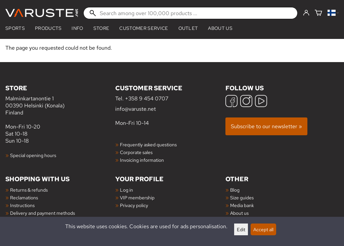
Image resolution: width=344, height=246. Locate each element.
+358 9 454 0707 (146, 98)
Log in (126, 190)
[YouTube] (261, 102)
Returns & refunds (29, 190)
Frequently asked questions (148, 144)
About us (220, 28)
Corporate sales (136, 152)
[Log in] (306, 13)
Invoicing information (142, 160)
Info (77, 28)
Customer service (143, 28)
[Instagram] (246, 102)
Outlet (188, 28)
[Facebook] (231, 102)
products (48, 28)
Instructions (22, 205)
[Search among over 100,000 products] (190, 13)
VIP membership (137, 197)
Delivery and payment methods (42, 213)
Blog (235, 190)
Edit (241, 229)
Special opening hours (33, 155)
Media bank (242, 205)
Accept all (263, 229)
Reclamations (24, 197)
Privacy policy (134, 205)
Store (101, 28)
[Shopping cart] (318, 13)
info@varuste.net (135, 108)
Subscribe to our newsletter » (266, 126)
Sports (15, 28)
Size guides (242, 197)
